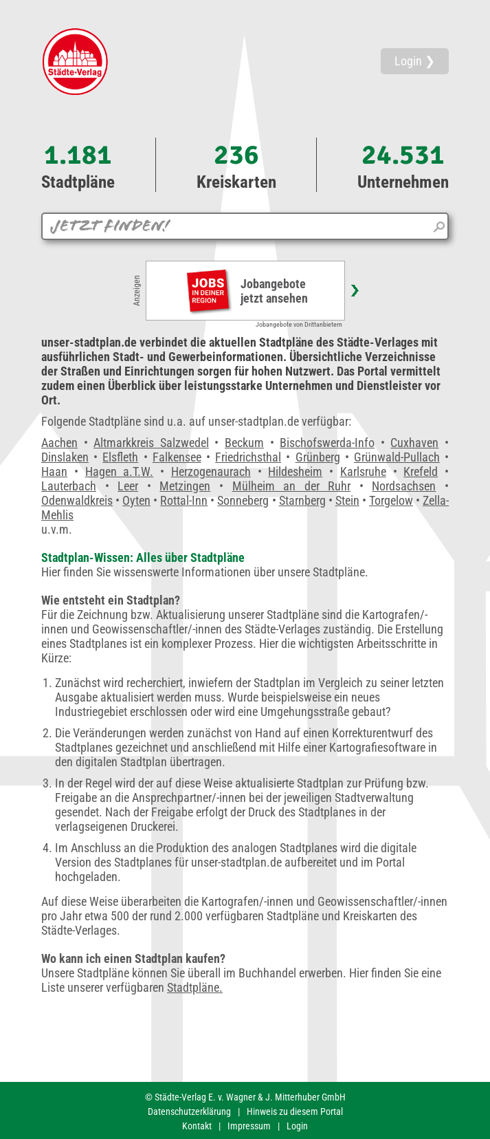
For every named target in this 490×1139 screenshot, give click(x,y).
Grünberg (318, 457)
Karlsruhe (363, 471)
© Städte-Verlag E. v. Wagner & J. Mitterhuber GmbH (245, 1097)
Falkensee (177, 457)
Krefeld (420, 471)
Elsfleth (120, 457)
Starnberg (302, 500)
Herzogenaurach (211, 471)
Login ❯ (414, 61)
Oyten (136, 500)
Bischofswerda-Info (327, 442)
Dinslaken (65, 457)
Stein (347, 500)
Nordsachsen (404, 486)
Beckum (244, 442)
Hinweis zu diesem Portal (295, 1111)
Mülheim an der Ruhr (291, 486)
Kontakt (197, 1125)
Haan (54, 471)
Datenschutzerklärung (189, 1111)
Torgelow (391, 500)
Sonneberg (243, 500)
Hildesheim (295, 471)
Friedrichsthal (248, 457)
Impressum (249, 1125)
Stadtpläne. (195, 987)
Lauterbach (68, 486)
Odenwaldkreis (77, 500)
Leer (128, 486)
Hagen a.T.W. (119, 471)
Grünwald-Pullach (397, 457)
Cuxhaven (414, 442)
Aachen (59, 442)
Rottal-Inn (184, 500)
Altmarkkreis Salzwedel (151, 442)
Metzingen (184, 486)
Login (297, 1125)
